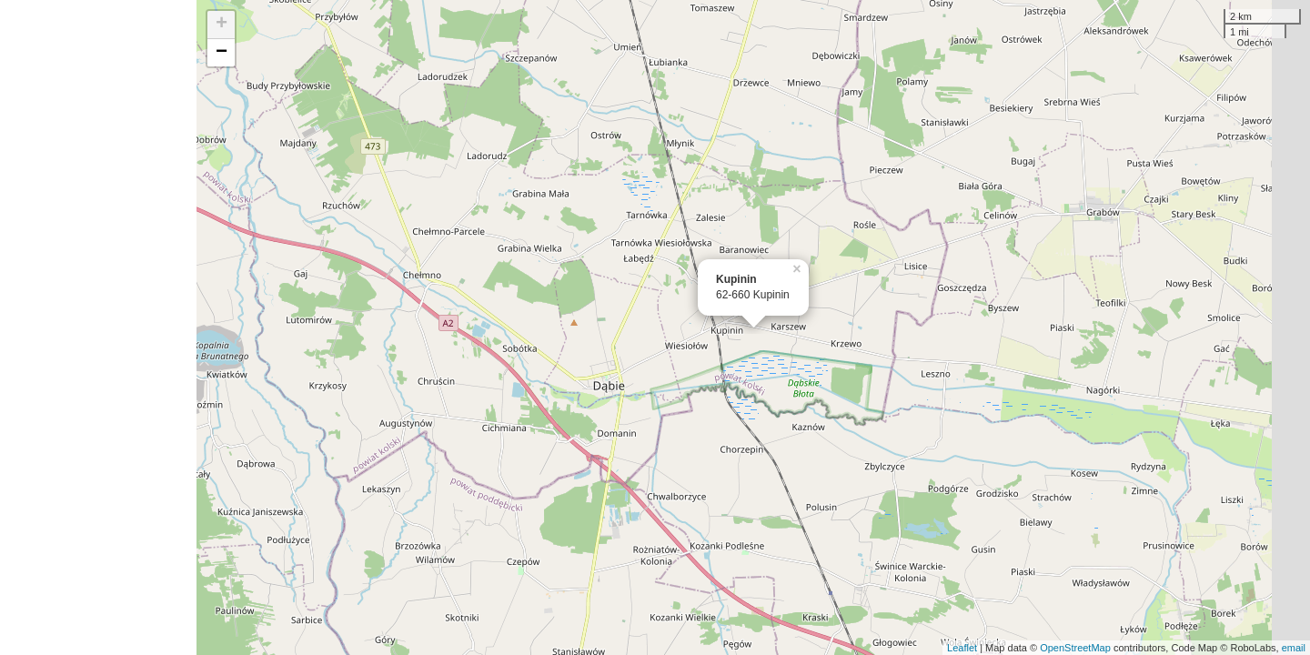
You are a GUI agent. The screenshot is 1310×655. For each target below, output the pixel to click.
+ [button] (221, 24)
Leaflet (962, 647)
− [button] (221, 52)
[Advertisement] (98, 327)
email (1293, 647)
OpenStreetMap (1075, 647)
